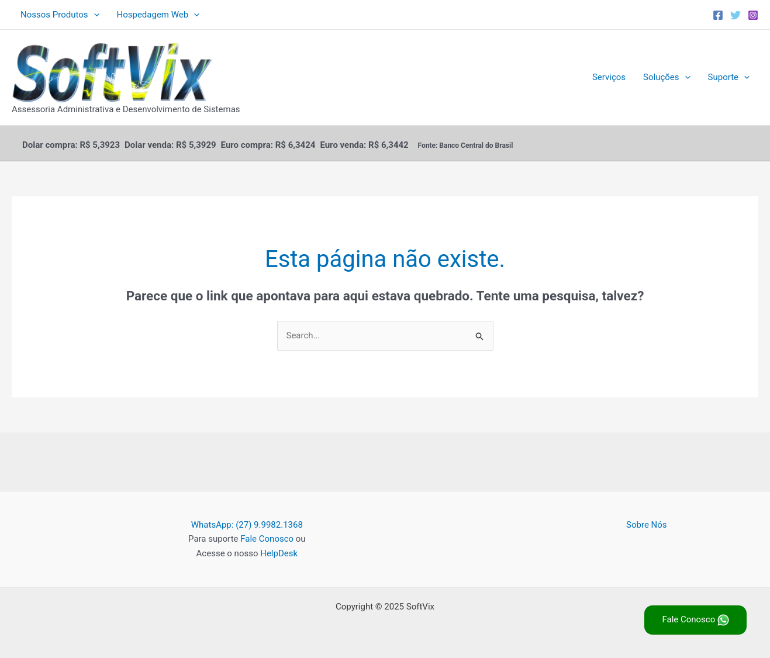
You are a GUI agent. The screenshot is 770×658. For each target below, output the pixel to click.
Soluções (666, 77)
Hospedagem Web (158, 14)
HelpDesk (279, 553)
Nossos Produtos (59, 14)
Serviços (609, 77)
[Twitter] (735, 15)
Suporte (729, 77)
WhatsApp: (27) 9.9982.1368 (247, 525)
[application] (93, 14)
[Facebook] (718, 15)
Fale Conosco (267, 539)
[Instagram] (753, 15)
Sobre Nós (646, 525)
